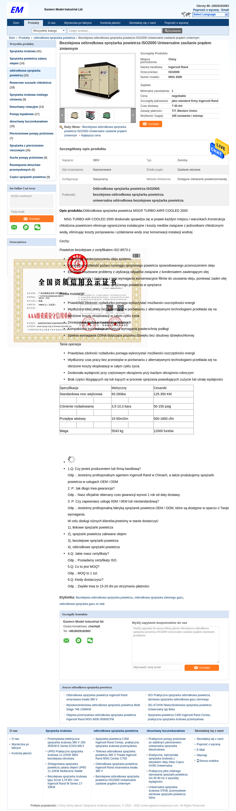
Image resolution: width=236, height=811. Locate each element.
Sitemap (202, 755)
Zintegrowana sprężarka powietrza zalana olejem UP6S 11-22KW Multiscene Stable (66, 767)
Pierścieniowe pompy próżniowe (31, 133)
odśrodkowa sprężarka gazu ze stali (82, 604)
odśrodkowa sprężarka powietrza (54, 37)
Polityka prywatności (43, 805)
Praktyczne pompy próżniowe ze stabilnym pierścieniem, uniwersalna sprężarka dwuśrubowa (167, 744)
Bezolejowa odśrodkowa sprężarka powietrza (104, 597)
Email (225, 10)
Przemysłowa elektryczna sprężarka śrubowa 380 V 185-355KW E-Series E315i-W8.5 (66, 742)
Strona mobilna (208, 761)
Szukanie (174, 31)
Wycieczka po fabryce (78, 23)
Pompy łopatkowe (22, 114)
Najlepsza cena (91, 135)
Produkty (33, 23)
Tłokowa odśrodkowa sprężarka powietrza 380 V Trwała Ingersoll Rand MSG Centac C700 (116, 755)
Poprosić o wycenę (206, 10)
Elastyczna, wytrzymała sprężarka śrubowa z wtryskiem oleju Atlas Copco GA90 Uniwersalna (166, 760)
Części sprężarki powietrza (28, 177)
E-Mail (201, 749)
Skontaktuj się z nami (142, 23)
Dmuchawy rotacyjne (24, 106)
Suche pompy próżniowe (26, 157)
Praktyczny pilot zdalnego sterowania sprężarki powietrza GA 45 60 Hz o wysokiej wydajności (168, 776)
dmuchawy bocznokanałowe (29, 121)
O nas (51, 23)
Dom (16, 23)
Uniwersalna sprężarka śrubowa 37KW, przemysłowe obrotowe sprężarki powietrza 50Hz (167, 792)
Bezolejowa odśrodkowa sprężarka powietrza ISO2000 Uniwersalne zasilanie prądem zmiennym (95, 131)
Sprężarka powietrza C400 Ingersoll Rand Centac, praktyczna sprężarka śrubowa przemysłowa (117, 742)
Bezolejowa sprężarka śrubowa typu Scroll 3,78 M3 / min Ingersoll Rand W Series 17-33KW (67, 782)
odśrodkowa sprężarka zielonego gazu (159, 597)
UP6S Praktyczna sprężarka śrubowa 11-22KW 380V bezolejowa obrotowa (65, 755)
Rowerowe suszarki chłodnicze (30, 82)
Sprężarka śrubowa (23, 51)
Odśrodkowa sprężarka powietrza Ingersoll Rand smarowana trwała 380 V (117, 767)
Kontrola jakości (110, 23)
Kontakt (32, 219)
